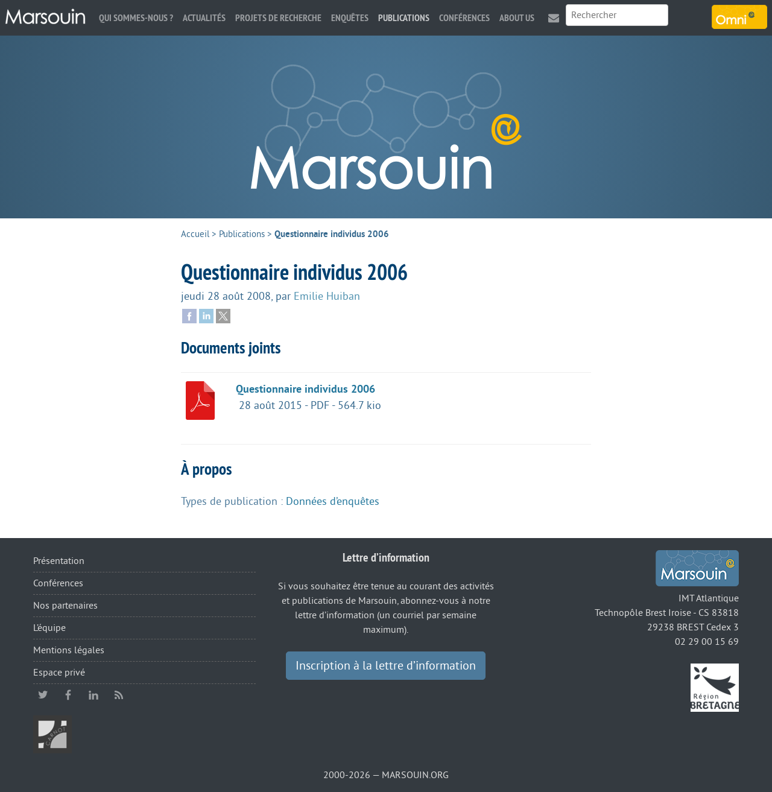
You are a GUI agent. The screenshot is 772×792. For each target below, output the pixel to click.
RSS (118, 695)
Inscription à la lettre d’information (386, 666)
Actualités (204, 17)
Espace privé (59, 672)
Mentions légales (68, 650)
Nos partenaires (65, 605)
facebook (68, 695)
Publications (403, 17)
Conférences (464, 17)
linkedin (93, 695)
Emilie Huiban (327, 296)
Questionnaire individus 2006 (305, 389)
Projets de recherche (278, 17)
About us (516, 17)
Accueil (195, 234)
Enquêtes (350, 17)
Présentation (58, 561)
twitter (42, 695)
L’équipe (49, 628)
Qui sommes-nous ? (136, 17)
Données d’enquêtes (332, 501)
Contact (553, 18)
